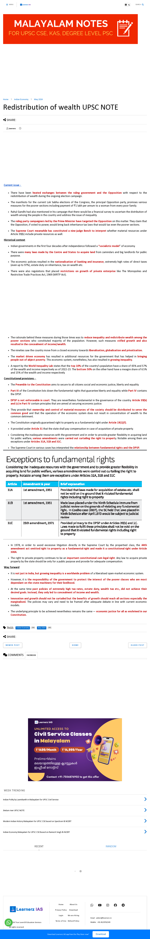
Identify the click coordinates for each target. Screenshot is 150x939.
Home (5, 99)
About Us (73, 905)
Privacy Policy (61, 910)
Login (61, 916)
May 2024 (38, 99)
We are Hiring (73, 916)
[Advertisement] (75, 71)
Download (101, 934)
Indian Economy (21, 99)
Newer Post (13, 645)
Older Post (137, 645)
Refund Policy (73, 921)
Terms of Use (61, 921)
